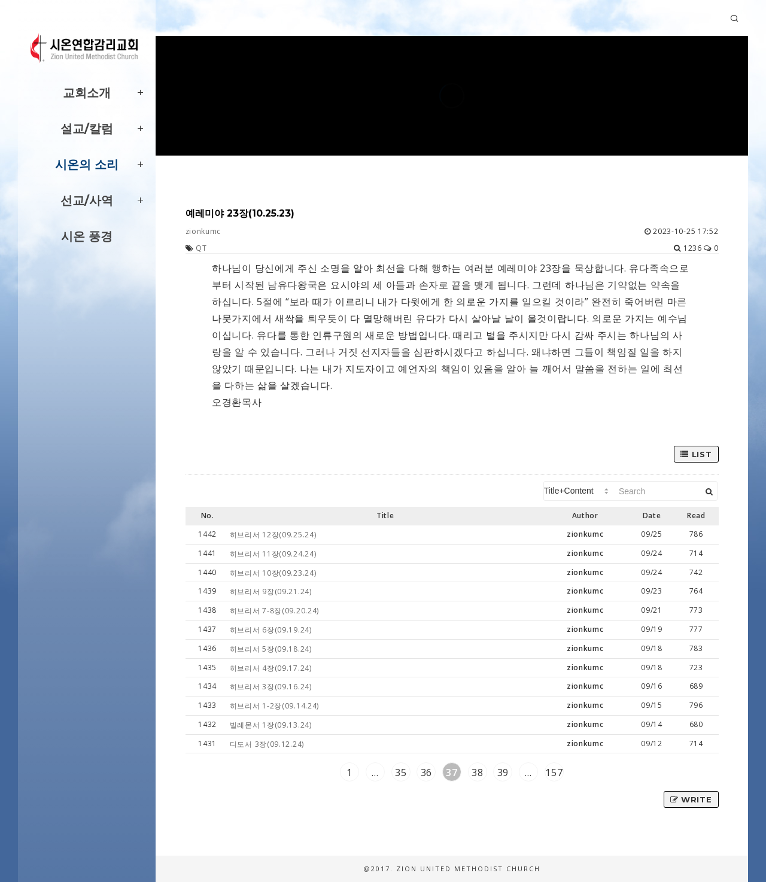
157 (554, 772)
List (696, 454)
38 (477, 772)
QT (201, 248)
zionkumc (203, 231)
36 (426, 772)
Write (691, 799)
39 (503, 772)
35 (400, 772)
